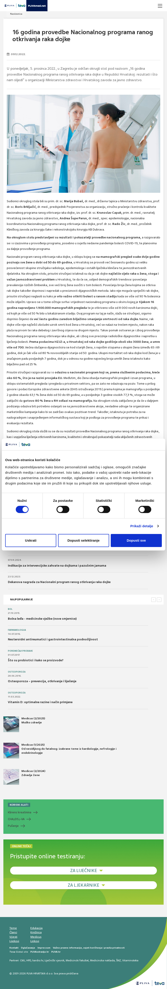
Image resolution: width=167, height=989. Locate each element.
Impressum (44, 947)
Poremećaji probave (20, 651)
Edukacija (36, 928)
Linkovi (34, 941)
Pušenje (13, 826)
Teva (12, 951)
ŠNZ (118, 960)
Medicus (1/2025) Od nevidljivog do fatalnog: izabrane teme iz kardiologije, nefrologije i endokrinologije (59, 750)
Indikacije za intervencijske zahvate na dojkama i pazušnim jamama (57, 565)
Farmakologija (17, 630)
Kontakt (13, 947)
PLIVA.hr (56, 951)
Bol (10, 609)
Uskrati (30, 540)
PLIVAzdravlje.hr (39, 951)
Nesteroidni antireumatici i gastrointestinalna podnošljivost (53, 639)
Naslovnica (16, 13)
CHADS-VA (16, 819)
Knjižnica (36, 932)
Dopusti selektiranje (84, 540)
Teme (13, 928)
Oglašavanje (28, 947)
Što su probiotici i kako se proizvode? (35, 660)
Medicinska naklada (102, 960)
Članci (13, 932)
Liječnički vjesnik (54, 960)
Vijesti (13, 936)
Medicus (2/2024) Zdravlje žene (24, 777)
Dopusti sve (136, 540)
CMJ (22, 960)
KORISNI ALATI (19, 804)
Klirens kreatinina (19, 812)
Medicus (35, 936)
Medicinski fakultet (77, 960)
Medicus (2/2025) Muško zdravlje (24, 724)
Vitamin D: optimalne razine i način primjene (40, 702)
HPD (28, 960)
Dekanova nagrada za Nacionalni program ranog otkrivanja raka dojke (59, 582)
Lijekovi (14, 941)
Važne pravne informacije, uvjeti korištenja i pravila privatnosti (89, 947)
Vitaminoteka (130, 960)
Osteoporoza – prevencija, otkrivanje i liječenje (42, 681)
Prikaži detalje (141, 526)
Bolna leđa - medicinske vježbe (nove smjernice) (42, 618)
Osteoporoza (16, 672)
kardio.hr (37, 960)
